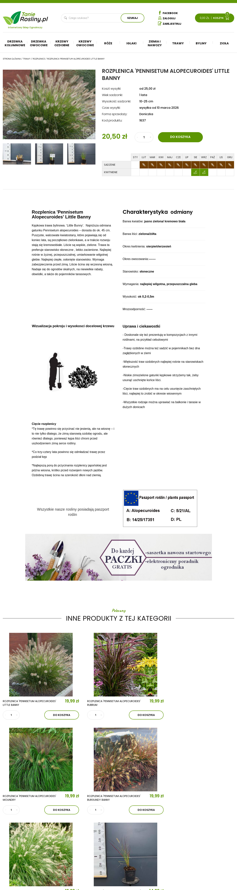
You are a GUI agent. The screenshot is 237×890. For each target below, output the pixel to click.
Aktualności (78, 839)
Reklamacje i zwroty (216, 854)
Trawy (178, 43)
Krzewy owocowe (85, 43)
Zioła (224, 43)
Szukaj (132, 18)
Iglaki (131, 43)
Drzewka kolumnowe (15, 43)
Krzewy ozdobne (61, 43)
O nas (69, 828)
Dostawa (208, 865)
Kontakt (72, 850)
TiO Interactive (226, 876)
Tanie (34, 16)
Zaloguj (167, 18)
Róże (108, 43)
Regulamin (209, 842)
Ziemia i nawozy (155, 43)
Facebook (168, 13)
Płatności (209, 859)
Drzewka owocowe (39, 43)
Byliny (201, 43)
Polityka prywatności (217, 848)
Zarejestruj (169, 24)
